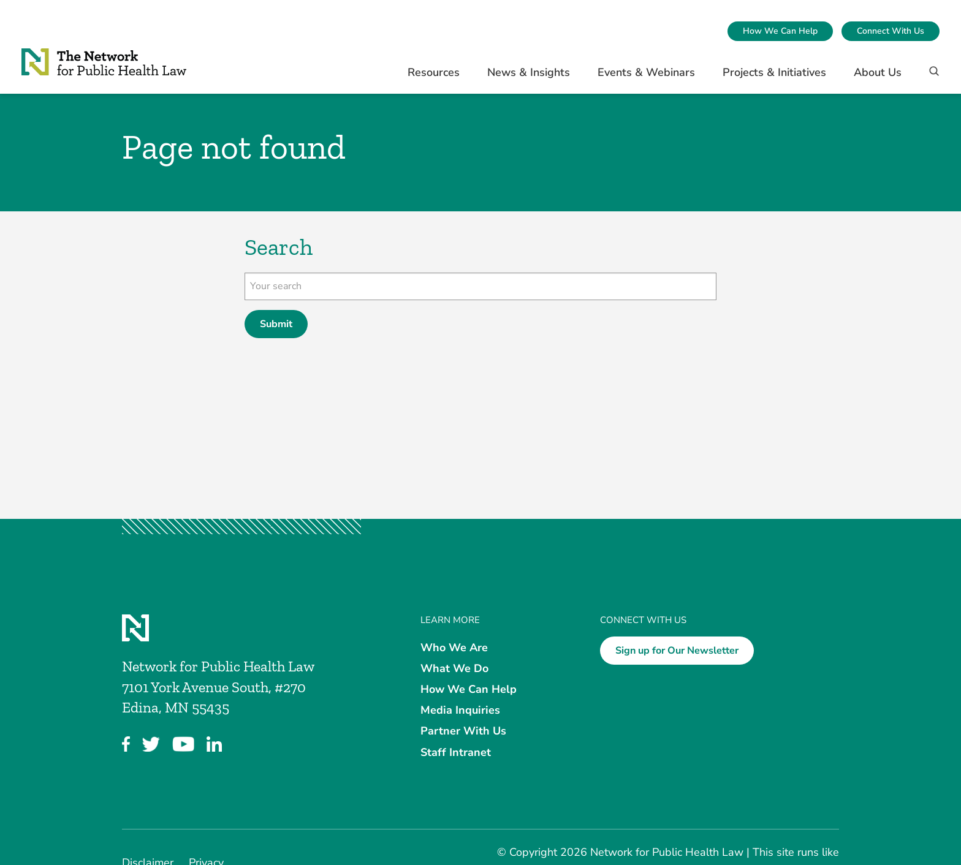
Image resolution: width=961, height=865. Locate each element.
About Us (878, 72)
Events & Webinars (646, 72)
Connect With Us (890, 31)
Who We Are (454, 647)
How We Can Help (780, 31)
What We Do (454, 667)
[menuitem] (780, 31)
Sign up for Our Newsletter (677, 650)
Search (279, 247)
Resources (434, 72)
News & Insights (528, 72)
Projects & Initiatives (774, 72)
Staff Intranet (455, 751)
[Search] (930, 76)
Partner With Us (463, 730)
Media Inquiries (460, 710)
